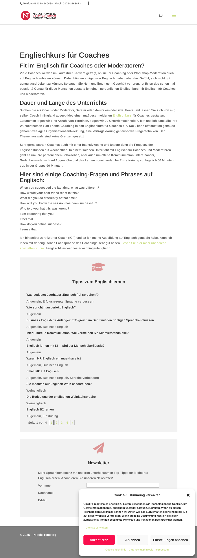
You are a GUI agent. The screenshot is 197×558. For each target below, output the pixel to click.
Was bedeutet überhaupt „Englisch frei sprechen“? (62, 294)
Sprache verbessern (79, 301)
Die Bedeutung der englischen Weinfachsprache (61, 396)
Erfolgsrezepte (53, 301)
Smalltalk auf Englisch (42, 371)
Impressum (162, 549)
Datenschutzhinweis (141, 549)
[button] (188, 495)
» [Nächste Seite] (72, 422)
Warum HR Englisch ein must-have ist (53, 358)
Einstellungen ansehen (170, 540)
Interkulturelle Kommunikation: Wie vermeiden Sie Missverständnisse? (77, 333)
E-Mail (42, 500)
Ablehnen (132, 540)
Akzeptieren (99, 540)
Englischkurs (123, 115)
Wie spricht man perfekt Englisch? (51, 307)
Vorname (44, 485)
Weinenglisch (36, 390)
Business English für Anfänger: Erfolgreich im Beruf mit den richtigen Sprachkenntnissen (90, 320)
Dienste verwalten (97, 527)
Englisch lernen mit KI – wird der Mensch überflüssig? (65, 345)
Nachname (45, 492)
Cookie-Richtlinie (115, 549)
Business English (55, 326)
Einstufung (50, 416)
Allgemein (33, 301)
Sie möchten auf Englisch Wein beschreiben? (59, 384)
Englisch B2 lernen (40, 409)
